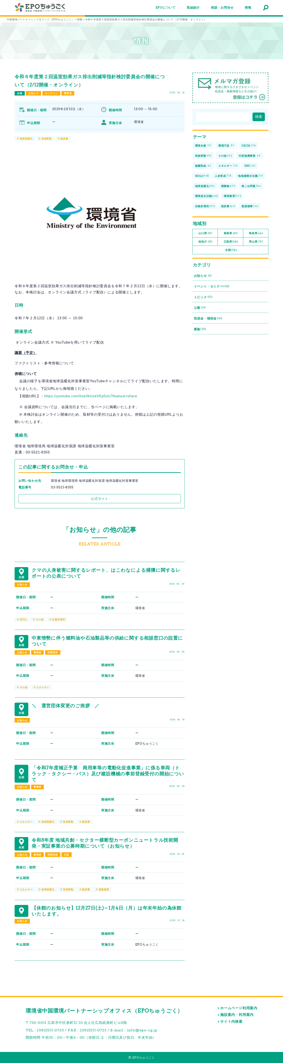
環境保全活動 (206, 196)
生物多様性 (58, 619)
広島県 (231, 242)
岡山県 (256, 242)
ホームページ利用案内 (238, 1008)
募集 (200, 329)
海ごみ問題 (251, 186)
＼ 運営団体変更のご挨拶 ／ (65, 705)
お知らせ (33, 93)
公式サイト (99, 499)
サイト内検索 (231, 1021)
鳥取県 (256, 233)
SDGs (23, 619)
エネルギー (42, 687)
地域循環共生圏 (250, 176)
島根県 (231, 233)
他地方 (205, 242)
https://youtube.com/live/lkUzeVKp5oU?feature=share (90, 396)
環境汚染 (226, 146)
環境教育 (232, 196)
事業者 (68, 93)
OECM (248, 146)
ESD (249, 166)
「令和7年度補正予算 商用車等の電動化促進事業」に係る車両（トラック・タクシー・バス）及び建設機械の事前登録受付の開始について (108, 773)
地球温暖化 (26, 138)
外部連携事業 (249, 156)
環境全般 (203, 146)
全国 (19, 93)
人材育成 (223, 176)
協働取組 (203, 166)
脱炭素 (64, 138)
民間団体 (53, 652)
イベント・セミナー (212, 286)
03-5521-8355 (62, 487)
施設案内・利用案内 (237, 1015)
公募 (200, 308)
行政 (66, 854)
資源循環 (104, 889)
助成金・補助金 (208, 318)
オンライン (51, 93)
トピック (203, 297)
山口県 (205, 233)
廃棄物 (228, 186)
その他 (39, 619)
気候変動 (46, 138)
